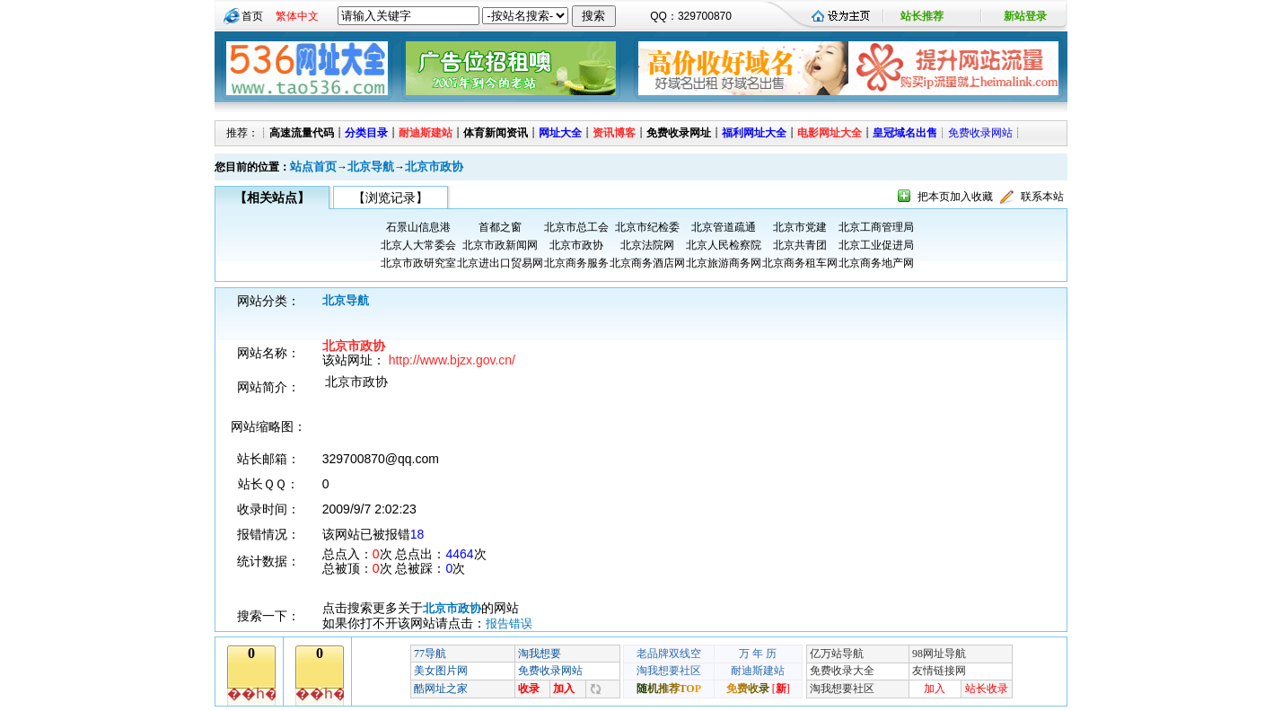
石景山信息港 (418, 227)
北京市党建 (800, 227)
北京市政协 (434, 166)
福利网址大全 (754, 133)
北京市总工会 (576, 227)
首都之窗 (500, 227)
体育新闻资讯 (495, 133)
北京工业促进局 (876, 245)
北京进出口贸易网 (500, 263)
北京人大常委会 (418, 245)
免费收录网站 (980, 133)
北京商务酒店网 (647, 263)
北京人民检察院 (723, 245)
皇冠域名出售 (905, 133)
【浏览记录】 (390, 197)
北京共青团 (800, 245)
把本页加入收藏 (955, 196)
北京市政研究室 (418, 263)
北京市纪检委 (647, 227)
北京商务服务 (576, 263)
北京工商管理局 (876, 227)
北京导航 (370, 166)
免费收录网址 (678, 133)
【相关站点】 (272, 197)
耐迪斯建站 (425, 133)
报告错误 (509, 623)
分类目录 (366, 133)
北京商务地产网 (876, 263)
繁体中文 (297, 16)
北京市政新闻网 (500, 245)
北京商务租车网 (800, 263)
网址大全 (560, 133)
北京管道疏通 (723, 227)
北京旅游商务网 (723, 263)
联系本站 (1042, 196)
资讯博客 (614, 133)
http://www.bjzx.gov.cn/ (452, 360)
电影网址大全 (829, 133)
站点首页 (313, 166)
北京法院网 (647, 245)
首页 (252, 16)
